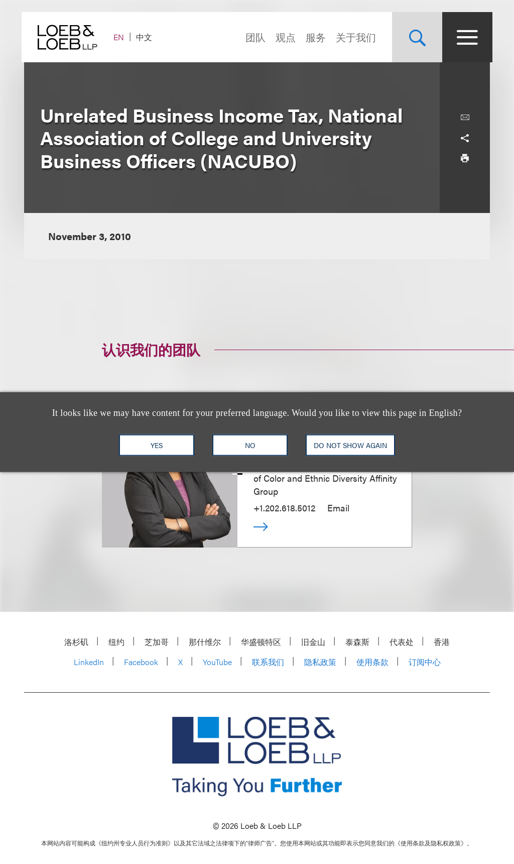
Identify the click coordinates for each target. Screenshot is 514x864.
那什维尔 (205, 641)
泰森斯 (357, 641)
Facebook (141, 662)
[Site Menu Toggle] (465, 37)
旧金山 (313, 641)
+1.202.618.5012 (284, 507)
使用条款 (372, 662)
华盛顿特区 (261, 641)
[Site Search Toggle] (415, 37)
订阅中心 (425, 662)
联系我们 (268, 662)
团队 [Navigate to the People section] (253, 37)
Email (338, 507)
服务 (313, 37)
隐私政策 (320, 662)
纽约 (116, 641)
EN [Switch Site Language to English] (121, 37)
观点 (283, 37)
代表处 (402, 641)
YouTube (217, 662)
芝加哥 (157, 641)
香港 (442, 641)
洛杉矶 (76, 641)
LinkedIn (89, 662)
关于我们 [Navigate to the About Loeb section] (353, 37)
